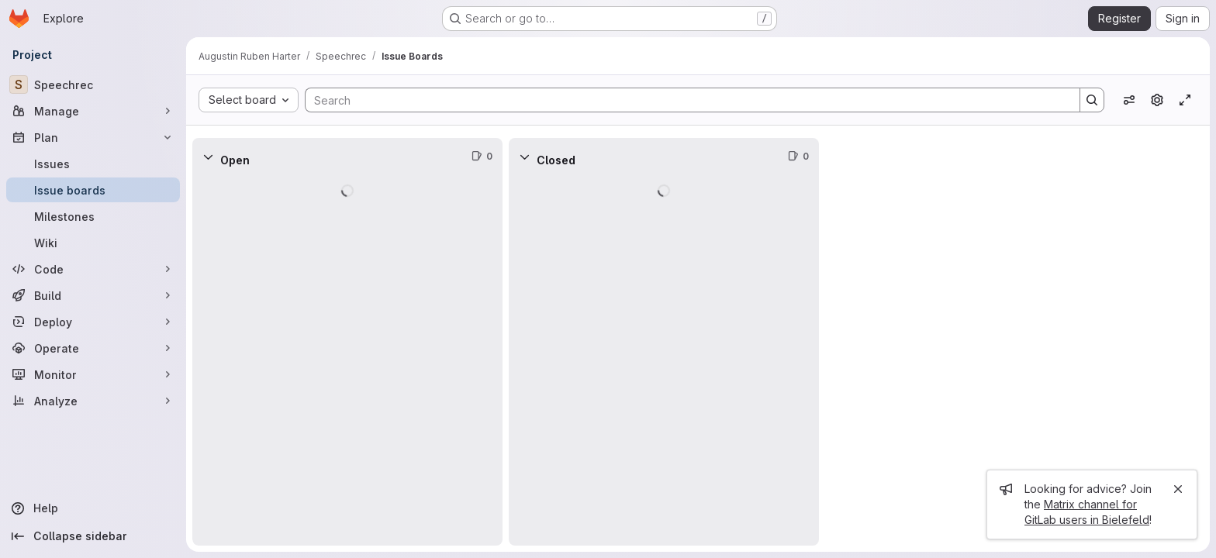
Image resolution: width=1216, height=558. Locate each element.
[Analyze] (93, 400)
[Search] (684, 100)
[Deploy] (93, 321)
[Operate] (93, 348)
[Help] (93, 508)
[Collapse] (208, 156)
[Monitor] (93, 374)
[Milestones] (93, 216)
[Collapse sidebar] (93, 536)
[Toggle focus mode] (1185, 100)
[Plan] (93, 137)
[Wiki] (93, 242)
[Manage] (93, 110)
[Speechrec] (93, 84)
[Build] (93, 295)
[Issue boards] (93, 189)
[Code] (93, 269)
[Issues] (93, 163)
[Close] (1178, 489)
